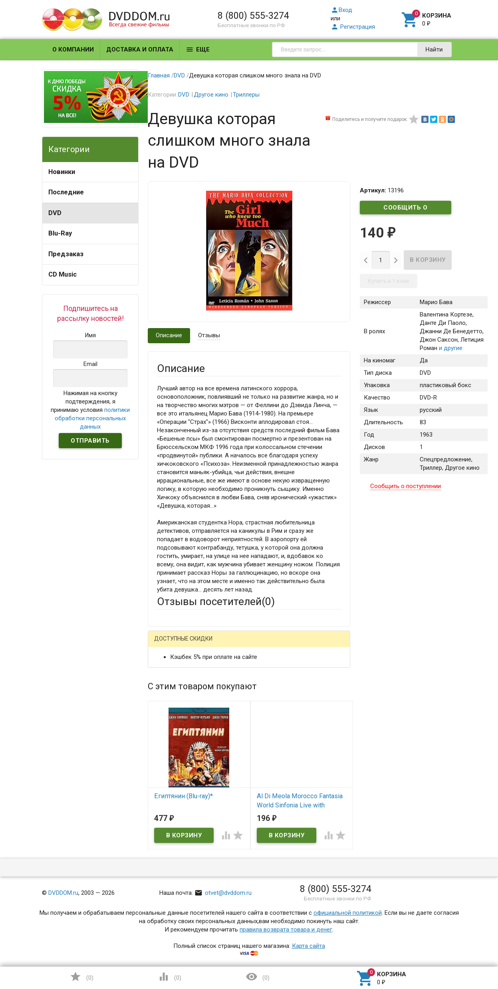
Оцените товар (177, 772)
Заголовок (172, 742)
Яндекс (306, 645)
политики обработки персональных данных (92, 418)
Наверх (464, 950)
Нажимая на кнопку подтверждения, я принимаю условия (90, 410)
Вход (341, 10)
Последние (66, 192)
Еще (198, 49)
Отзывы (209, 335)
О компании (73, 49)
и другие (449, 348)
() (81, 977)
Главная (159, 75)
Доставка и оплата (139, 49)
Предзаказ (65, 254)
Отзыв (166, 785)
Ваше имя (170, 672)
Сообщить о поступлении (405, 209)
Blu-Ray (60, 233)
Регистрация (353, 26)
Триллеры (246, 94)
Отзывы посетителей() (216, 601)
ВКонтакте (256, 645)
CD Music (62, 274)
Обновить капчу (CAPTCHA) (258, 906)
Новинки (61, 172)
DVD (55, 213)
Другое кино (211, 94)
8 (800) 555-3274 (253, 15)
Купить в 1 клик (388, 281)
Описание (169, 335)
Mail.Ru (208, 645)
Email (164, 703)
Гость (167, 644)
